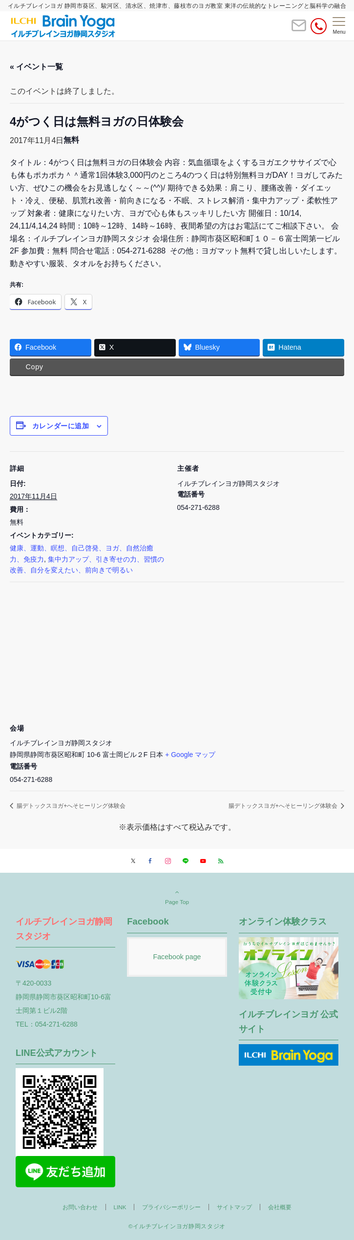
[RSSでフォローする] (221, 861)
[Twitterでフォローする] (133, 861)
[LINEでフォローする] (185, 861)
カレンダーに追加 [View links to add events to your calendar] (60, 426)
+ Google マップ (190, 754)
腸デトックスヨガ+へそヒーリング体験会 (70, 805)
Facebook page (177, 957)
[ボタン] (299, 29)
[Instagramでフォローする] (168, 861)
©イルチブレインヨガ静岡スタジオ (177, 1226)
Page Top (177, 896)
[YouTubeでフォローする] (203, 861)
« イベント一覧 (36, 67)
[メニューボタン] (339, 26)
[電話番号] (319, 26)
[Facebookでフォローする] (150, 861)
